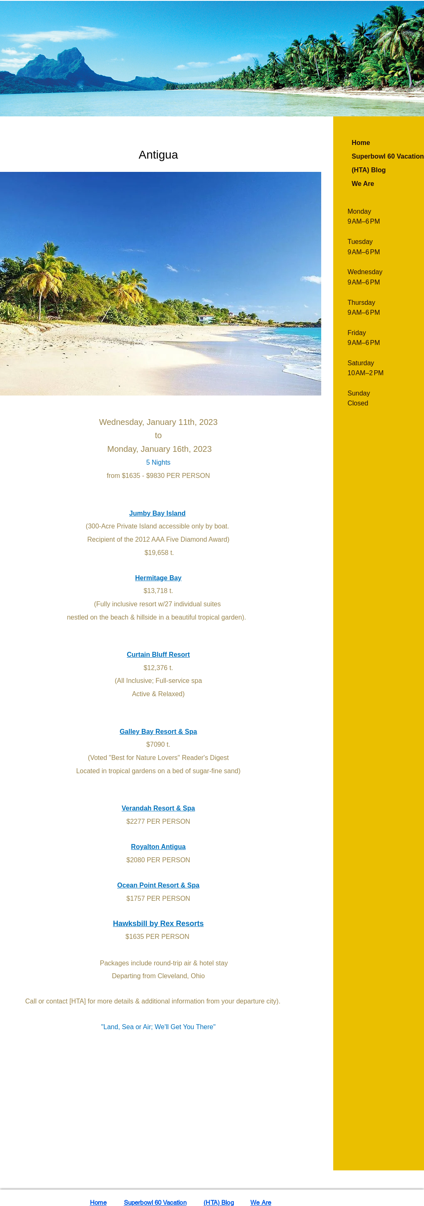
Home (361, 142)
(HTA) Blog (369, 170)
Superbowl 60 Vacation (155, 1202)
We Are (363, 183)
